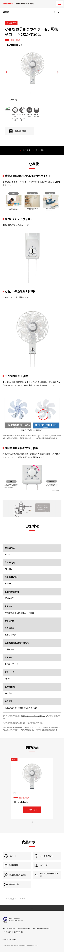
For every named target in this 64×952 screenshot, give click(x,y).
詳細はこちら (32, 810)
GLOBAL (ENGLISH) (9, 939)
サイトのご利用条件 (9, 928)
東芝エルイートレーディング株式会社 (34, 716)
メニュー (57, 12)
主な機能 (26, 150)
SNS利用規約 (7, 932)
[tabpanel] (32, 788)
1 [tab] (32, 822)
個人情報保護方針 (24, 928)
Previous (6, 72)
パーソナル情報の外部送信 (40, 928)
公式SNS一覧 (18, 932)
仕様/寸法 (40, 150)
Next (58, 72)
